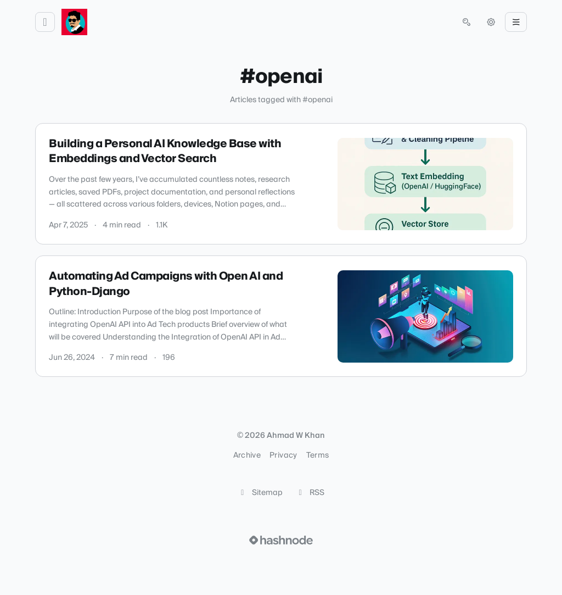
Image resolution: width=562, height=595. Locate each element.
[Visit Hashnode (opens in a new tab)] (281, 540)
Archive (247, 455)
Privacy (283, 455)
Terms (317, 455)
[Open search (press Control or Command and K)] (466, 22)
